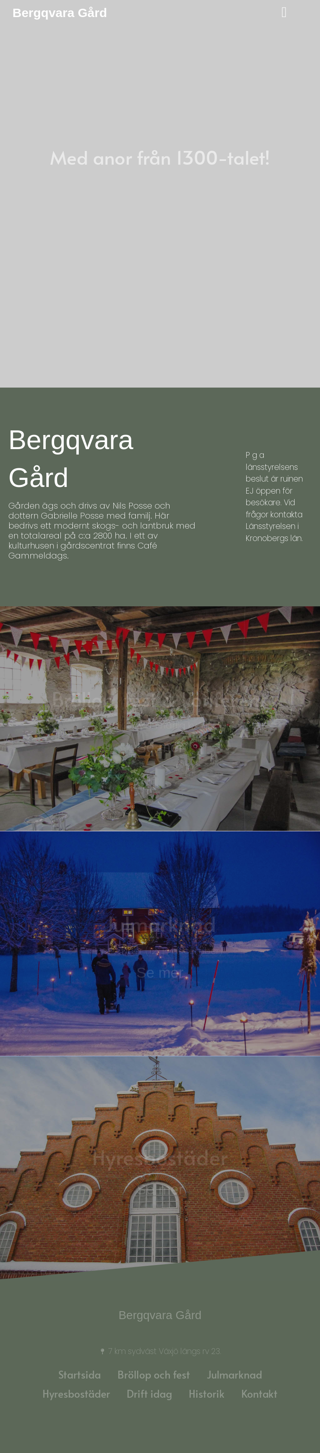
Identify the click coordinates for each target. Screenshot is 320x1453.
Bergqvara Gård (59, 13)
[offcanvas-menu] (280, 13)
